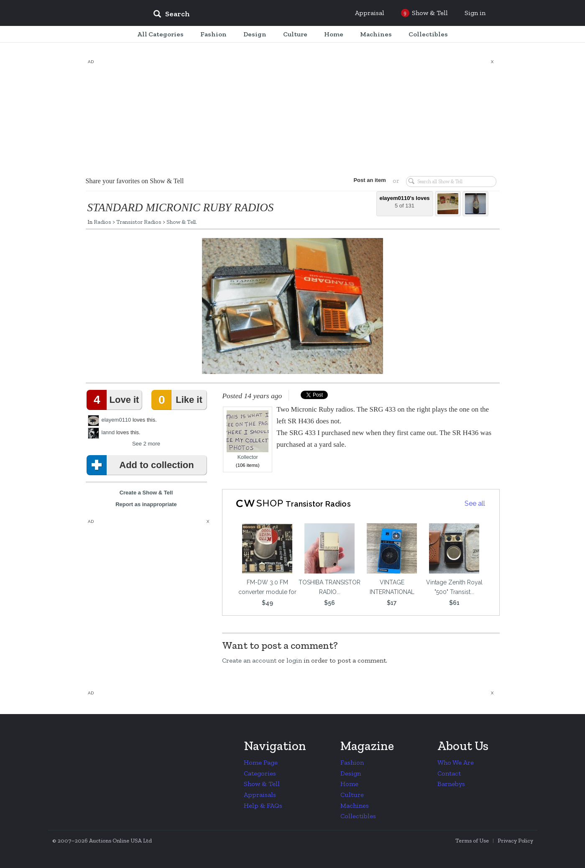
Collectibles (358, 816)
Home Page (261, 762)
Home (349, 784)
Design (350, 773)
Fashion (352, 762)
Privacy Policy (515, 840)
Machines (354, 805)
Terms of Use (472, 840)
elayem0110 (116, 420)
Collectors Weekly (96, 13)
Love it (114, 400)
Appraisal (369, 13)
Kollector (247, 435)
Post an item (369, 180)
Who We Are (455, 762)
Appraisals (260, 795)
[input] (232, 15)
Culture (352, 795)
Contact (449, 773)
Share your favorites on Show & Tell (135, 180)
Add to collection (142, 465)
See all (475, 503)
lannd (108, 432)
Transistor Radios (138, 221)
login (294, 660)
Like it (178, 400)
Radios (102, 221)
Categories (260, 773)
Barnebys (451, 784)
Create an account (249, 660)
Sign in (475, 13)
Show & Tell (181, 221)
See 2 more (146, 443)
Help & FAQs (263, 805)
